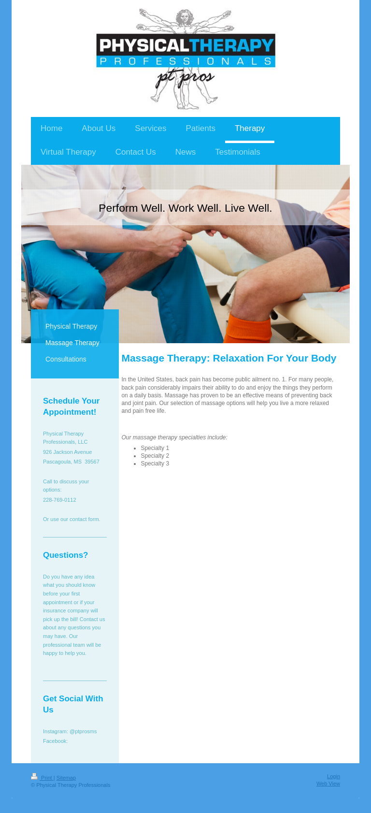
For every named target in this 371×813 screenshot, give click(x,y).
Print (42, 778)
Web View (328, 783)
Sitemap (66, 778)
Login (333, 776)
